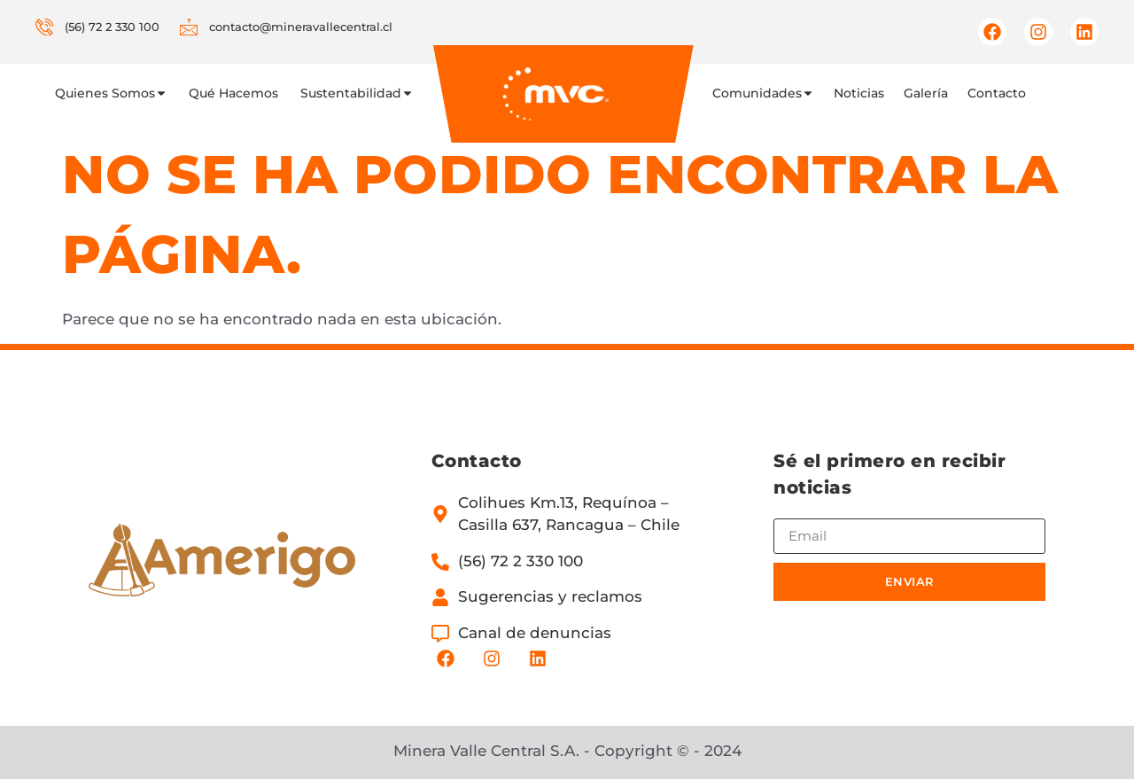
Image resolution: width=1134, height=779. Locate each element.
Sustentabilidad (357, 93)
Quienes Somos (111, 93)
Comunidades (763, 93)
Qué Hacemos (233, 93)
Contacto (996, 93)
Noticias (859, 93)
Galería (926, 93)
